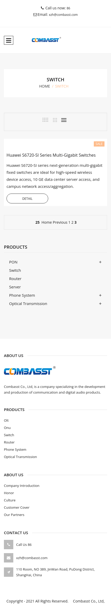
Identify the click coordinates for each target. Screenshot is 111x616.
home (44, 86)
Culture (10, 500)
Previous (60, 222)
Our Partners (14, 514)
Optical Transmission (28, 303)
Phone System (22, 295)
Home (46, 222)
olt (6, 420)
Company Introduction (21, 485)
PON (13, 261)
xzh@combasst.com (63, 14)
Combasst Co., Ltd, (86, 601)
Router (15, 278)
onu (7, 427)
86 (68, 8)
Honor (9, 493)
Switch (15, 270)
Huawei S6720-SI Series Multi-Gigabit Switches (51, 155)
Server (15, 286)
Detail (27, 198)
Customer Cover (16, 507)
